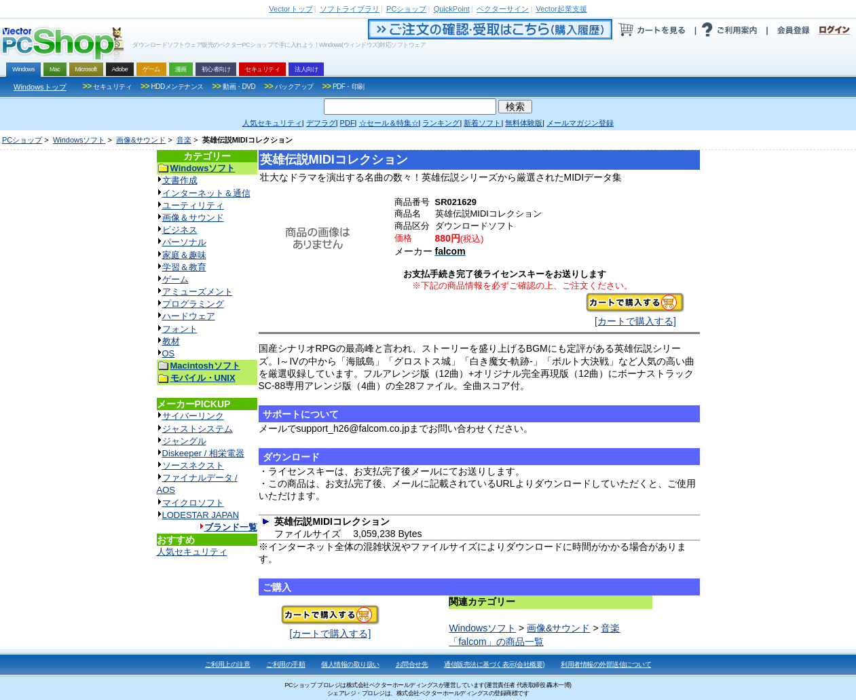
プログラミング (193, 304)
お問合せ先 (412, 664)
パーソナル (184, 242)
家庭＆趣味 (184, 255)
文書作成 (180, 180)
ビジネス (180, 230)
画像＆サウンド (193, 218)
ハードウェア (188, 316)
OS (168, 353)
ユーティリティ (193, 205)
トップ (290, 9)
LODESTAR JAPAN (201, 515)
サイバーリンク (193, 416)
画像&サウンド (141, 140)
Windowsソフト (79, 140)
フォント (180, 329)
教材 (171, 341)
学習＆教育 (184, 267)
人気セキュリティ (192, 552)
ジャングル (184, 441)
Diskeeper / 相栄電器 (203, 453)
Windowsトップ (40, 87)
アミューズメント (197, 292)
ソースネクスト (193, 465)
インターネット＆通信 (206, 193)
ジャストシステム (197, 429)
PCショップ (22, 140)
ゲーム (175, 279)
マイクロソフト (193, 503)
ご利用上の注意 (227, 664)
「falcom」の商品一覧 (496, 641)
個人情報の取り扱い (350, 664)
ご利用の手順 (285, 664)
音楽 (183, 140)
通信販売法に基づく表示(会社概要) (494, 664)
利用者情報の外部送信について (606, 664)
